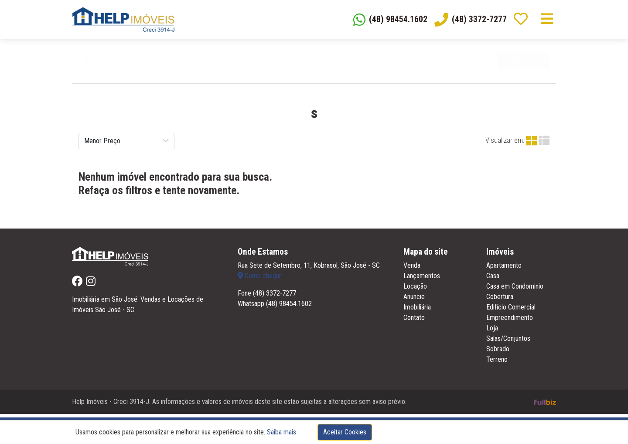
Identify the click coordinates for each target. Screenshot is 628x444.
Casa (492, 279)
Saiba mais (281, 432)
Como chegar (259, 279)
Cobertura (499, 300)
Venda (96, 64)
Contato (414, 321)
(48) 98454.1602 (289, 307)
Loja (492, 331)
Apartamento (504, 269)
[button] (149, 64)
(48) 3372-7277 (274, 297)
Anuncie (414, 300)
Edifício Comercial (511, 310)
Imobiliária (417, 310)
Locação (415, 290)
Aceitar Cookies (344, 432)
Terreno (497, 363)
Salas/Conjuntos (508, 342)
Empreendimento (509, 321)
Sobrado (497, 352)
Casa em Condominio (514, 290)
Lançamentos (421, 279)
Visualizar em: (504, 143)
